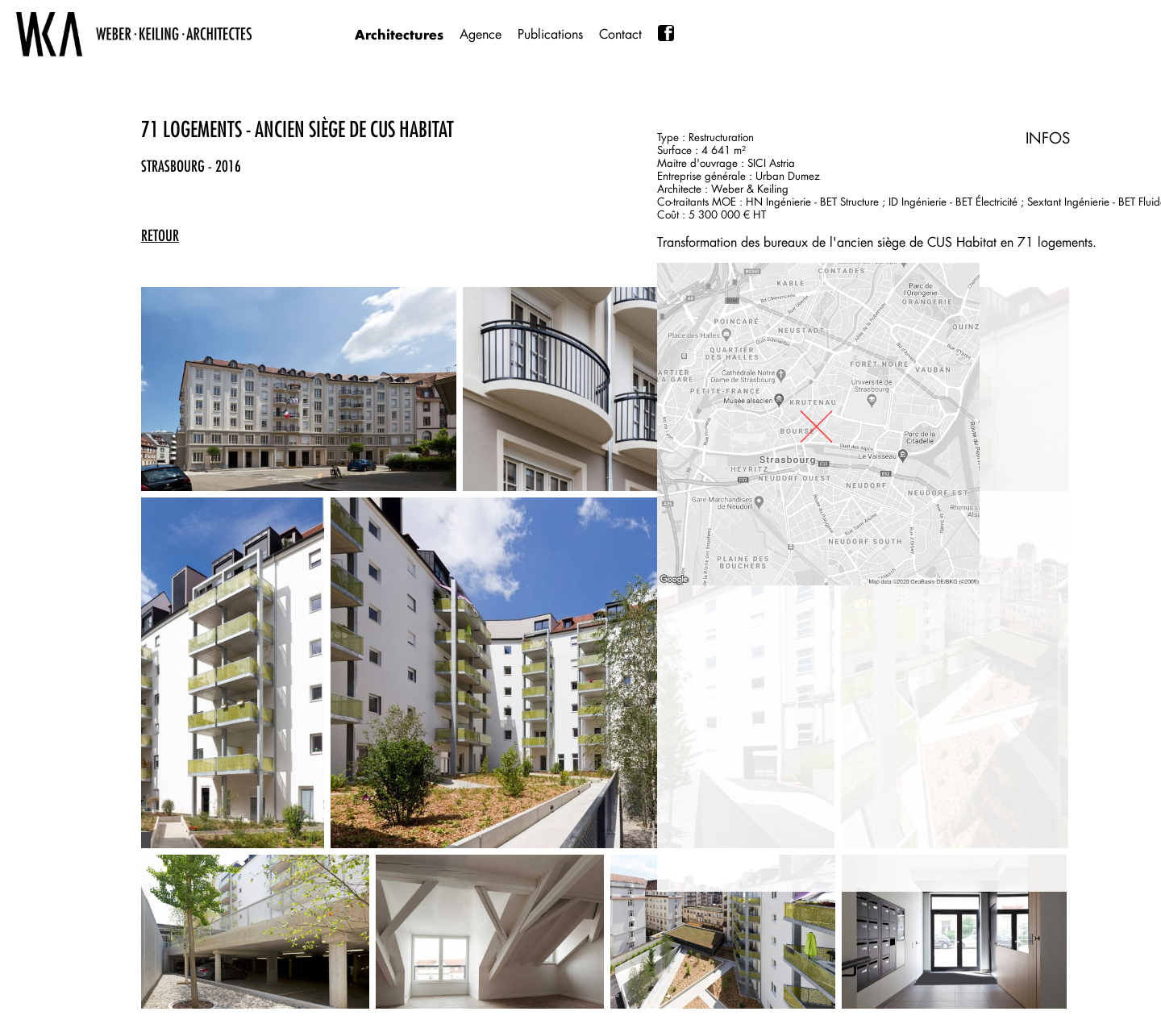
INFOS (1048, 138)
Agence (480, 34)
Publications (550, 34)
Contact (620, 34)
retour (160, 235)
